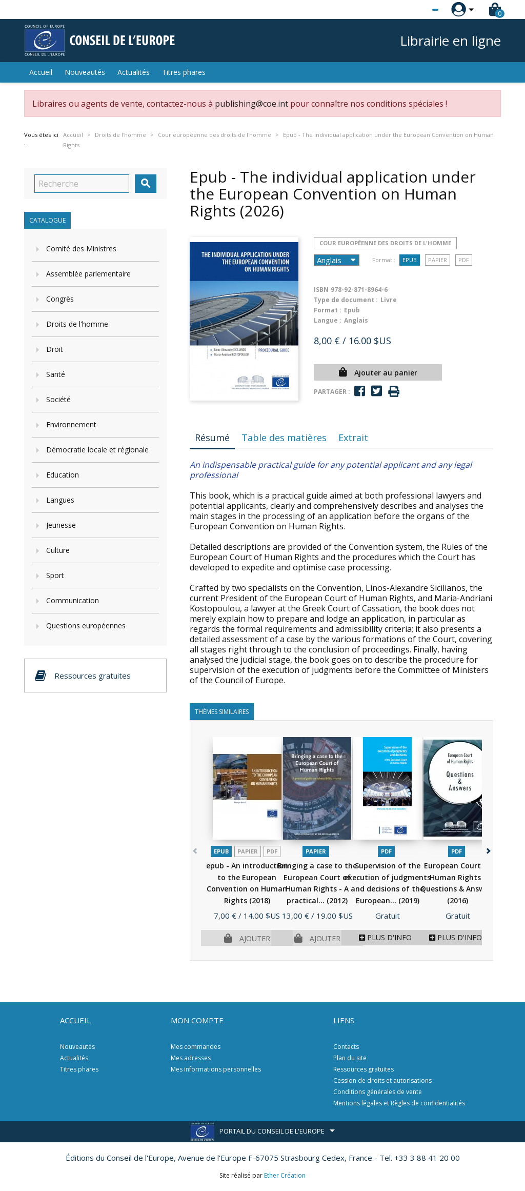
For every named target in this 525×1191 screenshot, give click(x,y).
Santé (55, 374)
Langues (60, 500)
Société (58, 399)
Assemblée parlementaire (88, 274)
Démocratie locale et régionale (97, 449)
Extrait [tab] (353, 437)
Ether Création (285, 1175)
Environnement (71, 424)
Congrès (60, 299)
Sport (55, 575)
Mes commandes (195, 1046)
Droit (54, 349)
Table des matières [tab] (284, 437)
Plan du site (350, 1058)
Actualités (133, 72)
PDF (463, 260)
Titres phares (184, 72)
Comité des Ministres (81, 248)
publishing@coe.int (251, 103)
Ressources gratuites (363, 1069)
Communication (72, 600)
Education (62, 475)
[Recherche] (81, 183)
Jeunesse (61, 525)
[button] (487, 848)
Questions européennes (86, 625)
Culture (58, 550)
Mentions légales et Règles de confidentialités (399, 1103)
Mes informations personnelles (216, 1069)
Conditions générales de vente (377, 1091)
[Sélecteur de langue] (414, 10)
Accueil (40, 72)
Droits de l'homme (77, 324)
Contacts (346, 1046)
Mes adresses (191, 1058)
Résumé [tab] (212, 437)
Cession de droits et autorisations (382, 1080)
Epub (409, 260)
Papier (437, 260)
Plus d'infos (387, 937)
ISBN (321, 289)
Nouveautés (85, 72)
